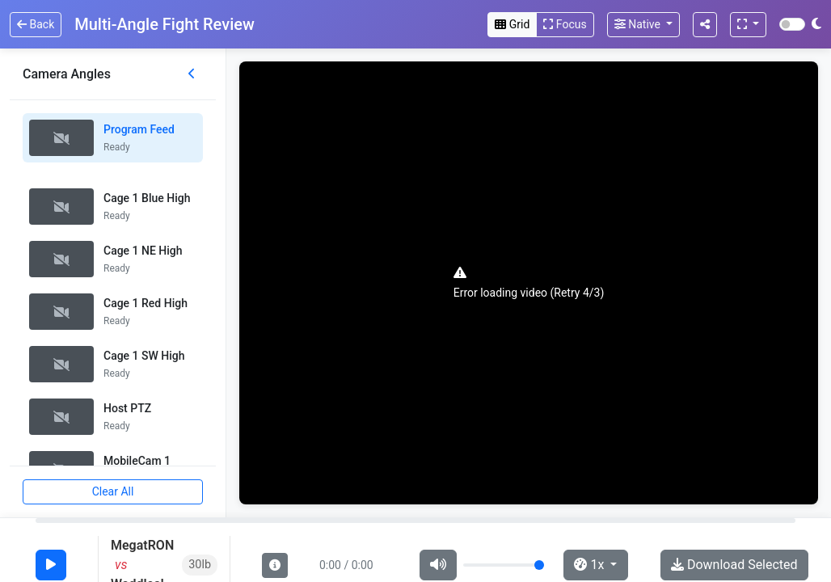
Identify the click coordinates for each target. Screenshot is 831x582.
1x (590, 564)
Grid (512, 24)
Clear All (113, 491)
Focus (564, 24)
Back (35, 24)
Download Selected (734, 564)
